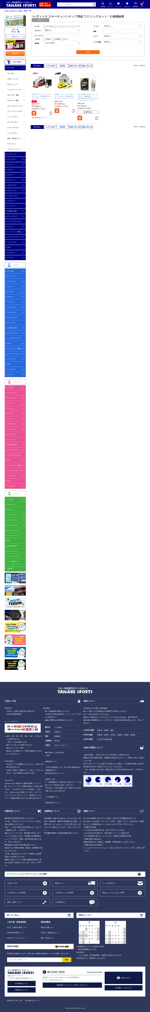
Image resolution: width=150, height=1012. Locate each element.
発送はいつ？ (60, 883)
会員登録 (15, 53)
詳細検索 (102, 4)
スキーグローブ (12, 525)
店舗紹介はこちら (21, 990)
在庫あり (49, 39)
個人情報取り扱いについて (32, 1000)
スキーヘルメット (13, 530)
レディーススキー (13, 127)
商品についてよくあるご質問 (113, 892)
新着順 (62, 66)
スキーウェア (11, 190)
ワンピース (11, 201)
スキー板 (10, 68)
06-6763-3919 (56, 972)
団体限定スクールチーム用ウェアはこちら (72, 985)
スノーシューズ (12, 551)
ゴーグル (10, 170)
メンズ (58, 26)
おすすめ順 (50, 66)
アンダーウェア (12, 216)
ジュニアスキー (12, 133)
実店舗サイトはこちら (123, 988)
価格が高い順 (87, 66)
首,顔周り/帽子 (12, 211)
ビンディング (11, 154)
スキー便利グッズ (13, 561)
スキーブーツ (11, 159)
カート (142, 5)
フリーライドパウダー (14, 111)
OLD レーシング (12, 84)
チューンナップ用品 (14, 232)
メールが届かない (109, 883)
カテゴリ (110, 5)
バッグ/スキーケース (14, 221)
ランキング (118, 4)
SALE (65, 39)
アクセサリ (11, 252)
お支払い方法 (12, 883)
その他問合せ (60, 902)
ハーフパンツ (11, 206)
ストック (10, 164)
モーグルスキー (12, 122)
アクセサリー (11, 369)
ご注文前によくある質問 (16, 892)
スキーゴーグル (12, 520)
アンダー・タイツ (13, 535)
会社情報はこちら (21, 983)
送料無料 (58, 39)
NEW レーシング (13, 79)
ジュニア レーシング (14, 90)
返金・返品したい (47, 938)
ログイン (15, 36)
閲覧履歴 (135, 4)
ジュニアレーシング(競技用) (14, 568)
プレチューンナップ (14, 149)
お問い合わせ (126, 978)
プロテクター (11, 185)
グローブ (10, 175)
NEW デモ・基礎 (13, 95)
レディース (67, 26)
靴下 (8, 541)
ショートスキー (12, 117)
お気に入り (127, 4)
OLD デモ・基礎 (12, 100)
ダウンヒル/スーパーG (14, 106)
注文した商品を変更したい (17, 927)
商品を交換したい (47, 927)
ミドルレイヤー (12, 195)
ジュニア (77, 26)
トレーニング (11, 242)
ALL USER (49, 26)
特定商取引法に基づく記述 (14, 1000)
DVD (9, 247)
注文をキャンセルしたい (16, 938)
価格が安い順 (74, 66)
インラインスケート (14, 237)
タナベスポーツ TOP (13, 11)
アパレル (10, 258)
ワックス (10, 226)
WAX (9, 343)
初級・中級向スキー (14, 138)
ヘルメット (11, 180)
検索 (94, 4)
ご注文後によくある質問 (64, 892)
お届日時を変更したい (15, 933)
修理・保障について (14, 902)
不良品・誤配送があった (50, 933)
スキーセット (11, 144)
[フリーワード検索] (62, 36)
